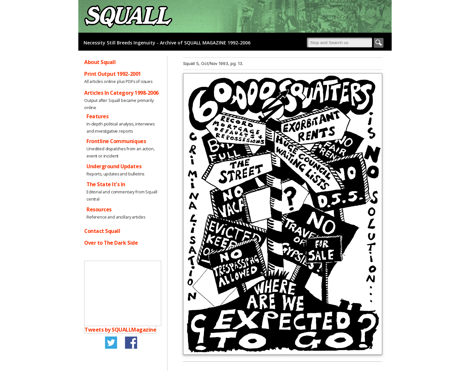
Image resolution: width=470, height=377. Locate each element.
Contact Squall (102, 231)
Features (97, 116)
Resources (99, 209)
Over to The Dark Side (111, 242)
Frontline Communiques (116, 141)
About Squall (100, 62)
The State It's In (105, 184)
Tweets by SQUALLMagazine (120, 329)
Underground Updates (113, 166)
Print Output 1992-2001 (112, 73)
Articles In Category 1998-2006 (121, 92)
